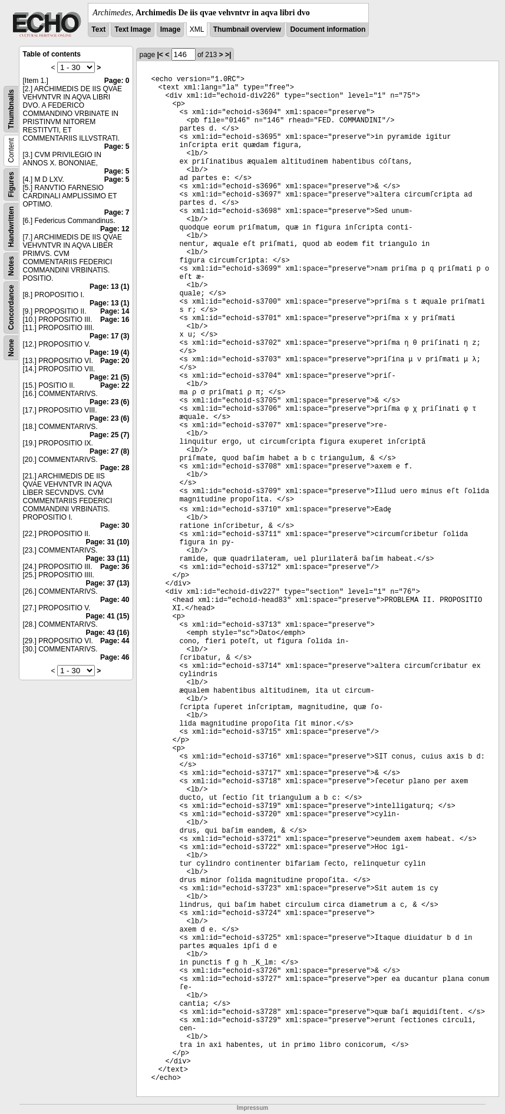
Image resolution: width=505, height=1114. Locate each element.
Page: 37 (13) (107, 583)
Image (170, 29)
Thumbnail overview (247, 29)
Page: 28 (114, 468)
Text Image (132, 29)
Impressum (252, 1108)
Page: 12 (114, 229)
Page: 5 (117, 146)
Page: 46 (114, 657)
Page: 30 (114, 525)
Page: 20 (114, 361)
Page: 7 (117, 212)
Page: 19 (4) (109, 352)
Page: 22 (114, 385)
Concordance (11, 307)
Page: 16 (114, 319)
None (11, 348)
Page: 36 (114, 567)
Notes (11, 265)
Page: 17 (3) (109, 336)
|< (160, 55)
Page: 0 (117, 81)
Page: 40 (114, 600)
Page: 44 (114, 641)
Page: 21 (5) (109, 377)
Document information (327, 29)
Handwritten (11, 227)
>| (228, 55)
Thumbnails (11, 109)
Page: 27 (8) (109, 451)
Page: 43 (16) (107, 633)
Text (98, 29)
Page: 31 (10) (107, 542)
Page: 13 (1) (109, 286)
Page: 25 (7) (109, 435)
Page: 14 (114, 311)
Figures (11, 184)
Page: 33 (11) (107, 558)
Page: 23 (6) (109, 402)
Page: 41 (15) (107, 616)
